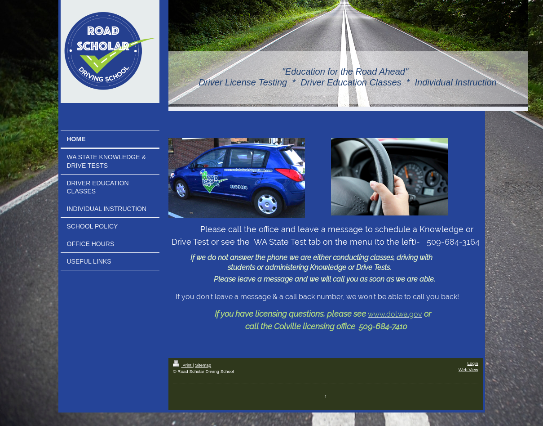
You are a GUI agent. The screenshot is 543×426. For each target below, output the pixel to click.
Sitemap (203, 365)
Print (183, 365)
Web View (468, 369)
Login (473, 363)
